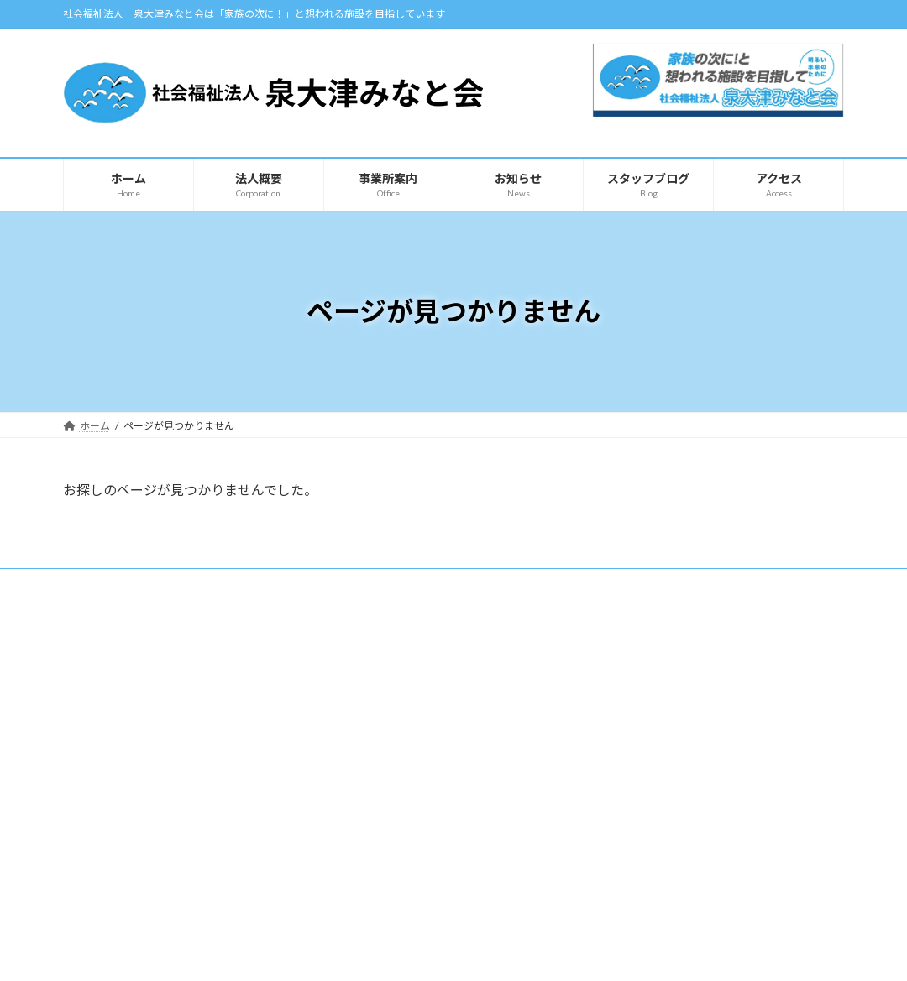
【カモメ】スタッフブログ (677, 713)
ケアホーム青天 (393, 801)
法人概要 (101, 786)
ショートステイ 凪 (399, 830)
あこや (373, 743)
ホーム (96, 757)
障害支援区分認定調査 (408, 889)
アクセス (100, 815)
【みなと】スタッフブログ (677, 684)
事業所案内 (375, 656)
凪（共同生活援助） (402, 859)
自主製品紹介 (111, 874)
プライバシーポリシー (129, 583)
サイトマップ (242, 583)
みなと (373, 684)
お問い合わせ (649, 743)
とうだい (378, 713)
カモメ (373, 772)
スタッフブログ (654, 656)
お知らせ (101, 844)
